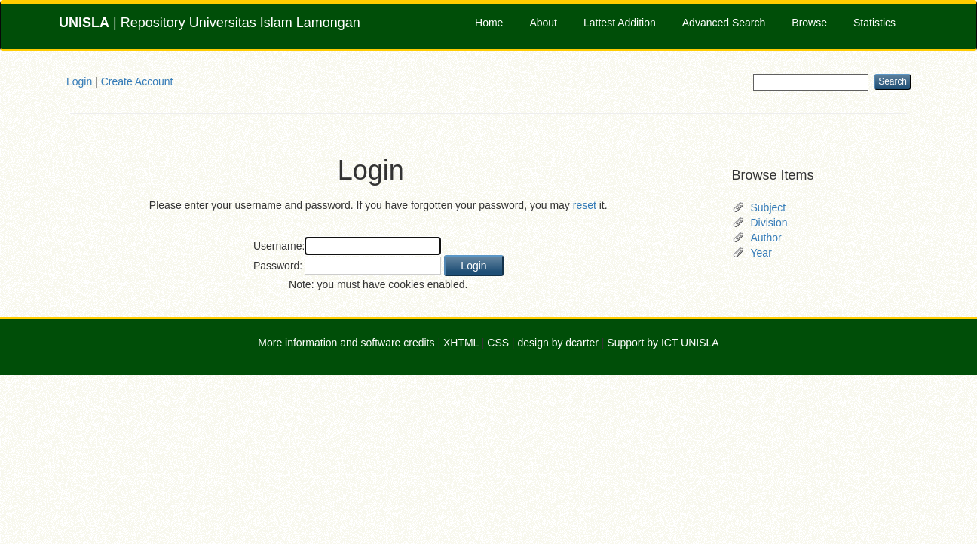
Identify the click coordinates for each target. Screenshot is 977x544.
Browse (809, 23)
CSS (498, 343)
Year (761, 253)
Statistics (874, 23)
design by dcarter (558, 343)
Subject (768, 207)
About (543, 23)
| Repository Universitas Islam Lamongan (209, 22)
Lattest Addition (619, 23)
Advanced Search (724, 23)
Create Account (137, 81)
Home (489, 23)
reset (584, 205)
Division (769, 223)
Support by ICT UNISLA (662, 343)
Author (766, 238)
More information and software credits (346, 343)
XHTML (461, 343)
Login (79, 81)
